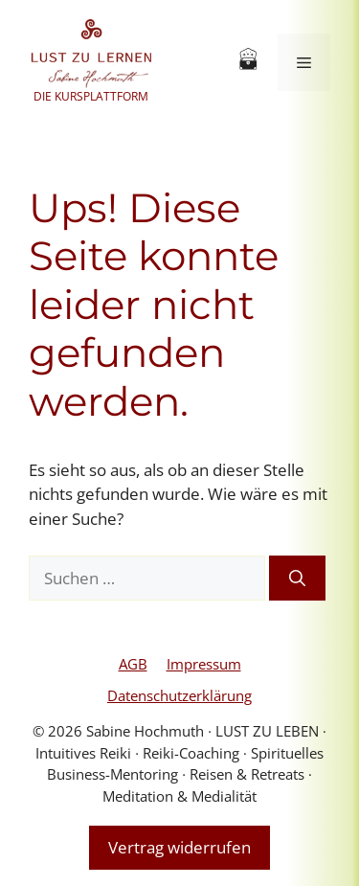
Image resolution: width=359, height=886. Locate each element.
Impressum (204, 663)
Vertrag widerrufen (179, 847)
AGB (133, 663)
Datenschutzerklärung (179, 695)
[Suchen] (297, 579)
